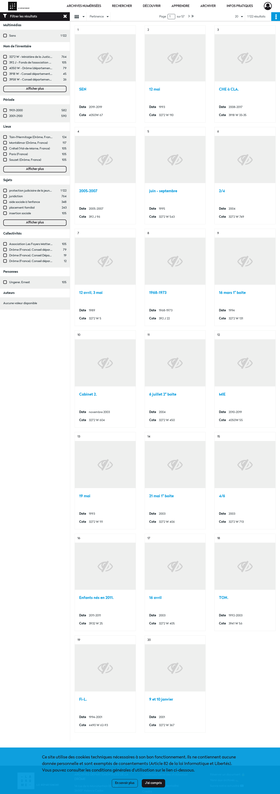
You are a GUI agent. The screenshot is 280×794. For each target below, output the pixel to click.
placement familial (22, 207)
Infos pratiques (240, 6)
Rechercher (122, 6)
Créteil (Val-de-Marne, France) (29, 148)
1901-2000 (16, 110)
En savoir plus (125, 783)
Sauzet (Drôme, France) (25, 159)
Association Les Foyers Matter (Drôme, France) (41, 244)
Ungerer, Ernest (19, 282)
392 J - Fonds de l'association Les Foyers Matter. (41, 62)
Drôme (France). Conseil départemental (36, 249)
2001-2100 (16, 116)
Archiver (208, 6)
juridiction (16, 196)
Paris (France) (18, 154)
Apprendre (180, 6)
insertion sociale (20, 213)
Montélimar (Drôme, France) (28, 142)
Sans (12, 35)
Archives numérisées (84, 6)
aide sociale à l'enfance (24, 202)
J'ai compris (153, 783)
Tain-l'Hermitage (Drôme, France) (31, 137)
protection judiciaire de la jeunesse (32, 190)
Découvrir (152, 6)
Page (162, 16)
